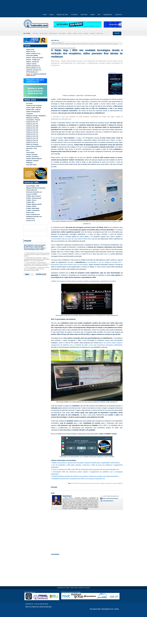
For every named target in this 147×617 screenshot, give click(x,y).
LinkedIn (85, 508)
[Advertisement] (87, 531)
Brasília (75, 33)
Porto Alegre (62, 33)
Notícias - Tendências (32, 61)
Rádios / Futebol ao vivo (33, 53)
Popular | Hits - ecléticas (33, 109)
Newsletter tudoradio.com (33, 70)
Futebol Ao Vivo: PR (32, 130)
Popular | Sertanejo (31, 154)
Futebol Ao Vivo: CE (32, 138)
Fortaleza (92, 33)
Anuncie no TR (30, 220)
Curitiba (69, 33)
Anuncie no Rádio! (31, 194)
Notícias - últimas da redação (34, 57)
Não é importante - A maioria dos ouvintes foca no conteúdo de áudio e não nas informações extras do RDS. (36, 269)
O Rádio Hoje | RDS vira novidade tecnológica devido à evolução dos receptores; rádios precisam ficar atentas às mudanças (85, 43)
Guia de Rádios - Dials (32, 186)
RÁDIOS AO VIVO (62, 15)
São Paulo (35, 33)
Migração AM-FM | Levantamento (35, 188)
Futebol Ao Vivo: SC (32, 134)
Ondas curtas (30, 212)
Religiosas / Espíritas (32, 160)
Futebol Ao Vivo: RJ (32, 124)
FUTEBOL (74, 15)
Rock (27, 150)
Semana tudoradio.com (33, 66)
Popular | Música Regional (34, 158)
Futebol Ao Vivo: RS (32, 128)
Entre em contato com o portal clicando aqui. (38, 607)
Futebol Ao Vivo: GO (32, 136)
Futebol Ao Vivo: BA (32, 132)
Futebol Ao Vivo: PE (32, 142)
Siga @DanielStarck (108, 500)
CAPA (45, 15)
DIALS (52, 15)
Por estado (29, 103)
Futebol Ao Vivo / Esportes (34, 105)
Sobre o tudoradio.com (33, 214)
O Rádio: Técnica (31, 200)
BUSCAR (117, 33)
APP (99, 15)
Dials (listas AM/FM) (32, 55)
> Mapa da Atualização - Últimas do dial (36, 74)
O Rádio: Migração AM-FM (34, 204)
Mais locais (100, 33)
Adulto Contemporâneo (33, 111)
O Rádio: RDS (30, 202)
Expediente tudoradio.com (34, 216)
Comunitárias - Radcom (33, 120)
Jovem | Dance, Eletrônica (34, 146)
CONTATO (118, 15)
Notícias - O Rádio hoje (33, 59)
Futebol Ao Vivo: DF (32, 140)
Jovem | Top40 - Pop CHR (33, 107)
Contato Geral (30, 218)
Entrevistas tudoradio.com (34, 192)
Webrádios (29, 162)
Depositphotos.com (107, 609)
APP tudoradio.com (32, 72)
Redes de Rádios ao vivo (33, 68)
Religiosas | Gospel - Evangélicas (36, 115)
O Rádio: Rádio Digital (32, 208)
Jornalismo (29, 113)
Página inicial (30, 49)
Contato (116, 609)
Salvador (86, 33)
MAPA (92, 15)
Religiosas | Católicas (32, 117)
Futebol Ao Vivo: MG (32, 126)
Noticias (59, 42)
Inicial (53, 42)
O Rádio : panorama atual (33, 198)
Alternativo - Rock (31, 148)
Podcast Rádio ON (31, 190)
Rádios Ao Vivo (30, 51)
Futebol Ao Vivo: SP (32, 122)
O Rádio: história (31, 206)
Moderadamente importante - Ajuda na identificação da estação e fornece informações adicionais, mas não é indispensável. (37, 259)
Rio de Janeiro (44, 33)
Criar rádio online (31, 164)
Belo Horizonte (53, 33)
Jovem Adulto (30, 152)
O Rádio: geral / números (33, 196)
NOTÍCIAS (84, 15)
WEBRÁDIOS (107, 15)
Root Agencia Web (95, 609)
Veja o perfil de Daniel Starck (110, 498)
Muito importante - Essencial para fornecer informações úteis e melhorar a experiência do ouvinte (36, 254)
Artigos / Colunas (31, 63)
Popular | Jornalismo (32, 156)
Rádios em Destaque (32, 144)
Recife (80, 33)
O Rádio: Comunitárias (33, 210)
